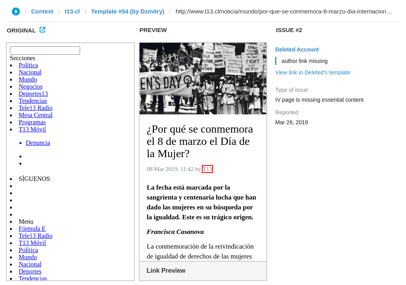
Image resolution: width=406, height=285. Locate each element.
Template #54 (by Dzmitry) (128, 11)
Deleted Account (297, 49)
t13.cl (72, 11)
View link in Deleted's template (312, 72)
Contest (42, 11)
